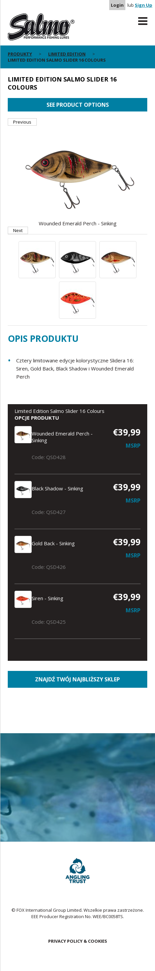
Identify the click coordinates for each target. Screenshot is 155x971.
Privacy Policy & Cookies (77, 941)
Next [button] (18, 230)
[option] (77, 176)
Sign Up (143, 5)
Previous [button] (22, 122)
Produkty (20, 54)
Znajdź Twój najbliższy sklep (77, 679)
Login (117, 5)
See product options (77, 104)
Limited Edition (67, 54)
